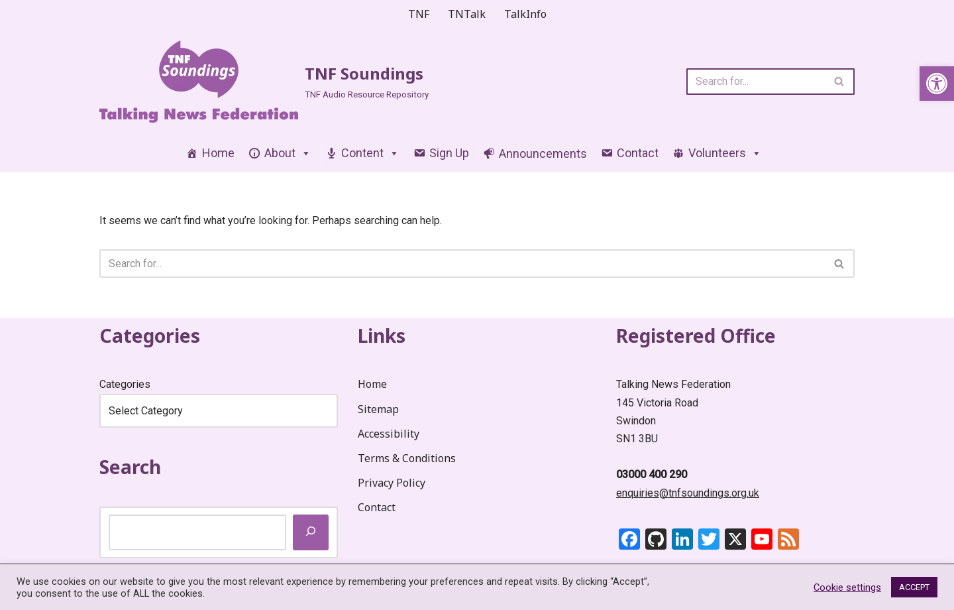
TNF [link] (418, 14)
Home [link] (218, 153)
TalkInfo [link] (525, 14)
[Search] (755, 81)
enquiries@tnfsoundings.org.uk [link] (687, 493)
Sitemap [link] (378, 409)
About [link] (287, 153)
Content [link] (370, 153)
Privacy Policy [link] (391, 482)
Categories (124, 384)
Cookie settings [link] (847, 587)
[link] (937, 83)
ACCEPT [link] (914, 587)
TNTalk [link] (467, 14)
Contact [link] (638, 153)
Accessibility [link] (388, 433)
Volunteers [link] (725, 153)
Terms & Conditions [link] (407, 458)
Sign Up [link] (449, 153)
